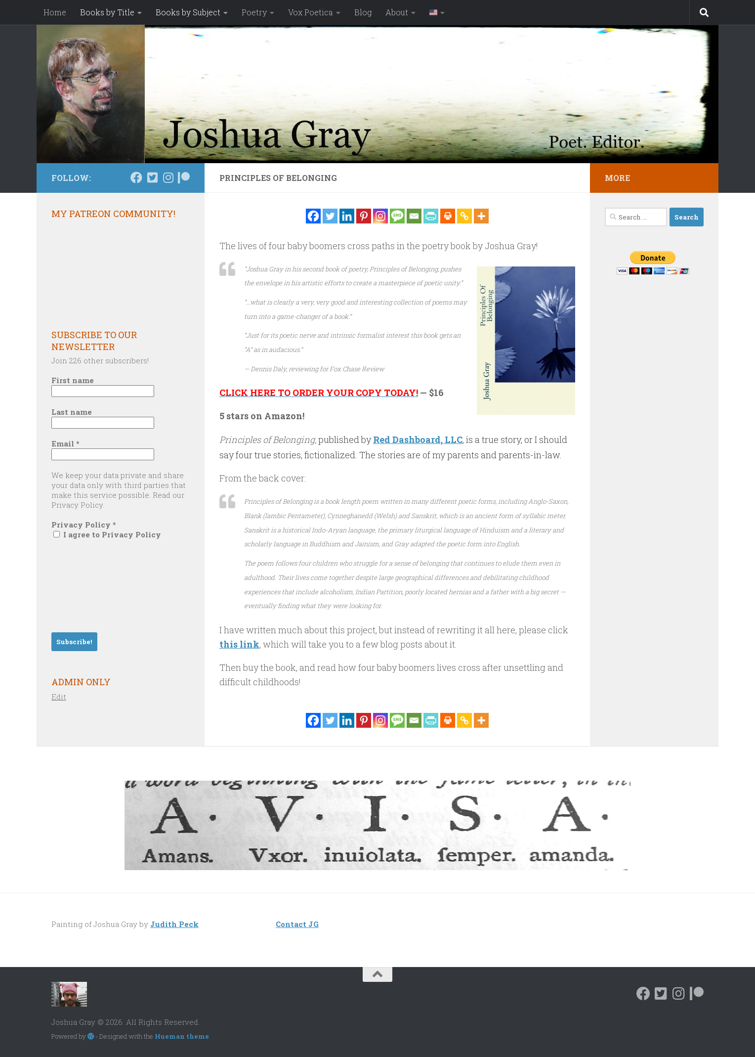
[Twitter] (330, 216)
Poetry (254, 12)
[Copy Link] (464, 216)
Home (54, 12)
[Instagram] (380, 216)
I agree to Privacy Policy (107, 534)
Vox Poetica (310, 12)
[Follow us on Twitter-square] (152, 177)
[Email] (414, 216)
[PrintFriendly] (430, 216)
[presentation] (91, 584)
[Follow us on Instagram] (168, 177)
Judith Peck (174, 924)
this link (239, 644)
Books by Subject (188, 12)
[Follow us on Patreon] (184, 177)
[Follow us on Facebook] (136, 177)
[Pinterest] (363, 216)
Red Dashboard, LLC (417, 439)
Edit (58, 697)
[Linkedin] (346, 216)
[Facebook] (313, 216)
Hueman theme (182, 1036)
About (396, 12)
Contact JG (297, 924)
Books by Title (107, 12)
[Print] (447, 216)
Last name (71, 412)
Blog (363, 12)
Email (65, 443)
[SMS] (397, 216)
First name (72, 380)
